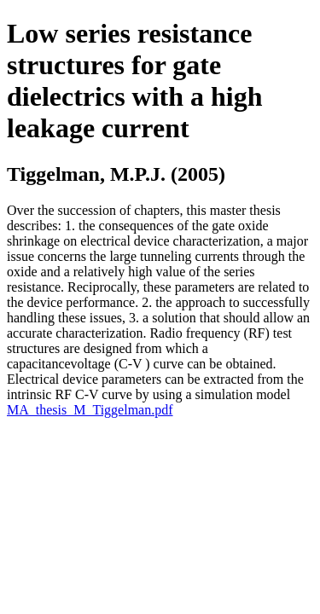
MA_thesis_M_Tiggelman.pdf (90, 410)
